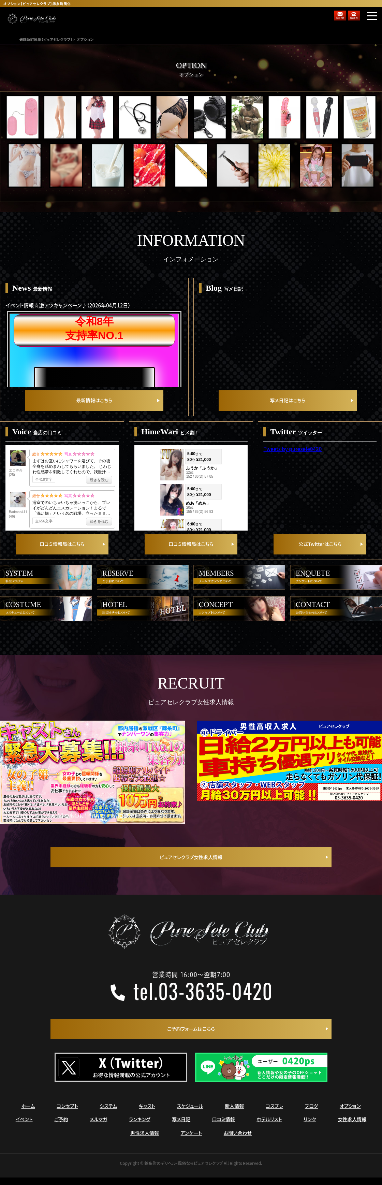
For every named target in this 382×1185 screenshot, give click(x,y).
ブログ (311, 1116)
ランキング (139, 1129)
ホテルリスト (269, 1129)
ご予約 (61, 1129)
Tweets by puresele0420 (292, 454)
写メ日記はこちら (287, 404)
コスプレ (274, 1116)
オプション (350, 1116)
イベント (24, 1129)
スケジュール (190, 1116)
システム (108, 1116)
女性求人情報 (352, 1129)
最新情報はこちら (94, 404)
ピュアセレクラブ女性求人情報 (191, 866)
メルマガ (98, 1129)
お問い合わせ (238, 1143)
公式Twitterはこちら (319, 553)
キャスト (147, 1116)
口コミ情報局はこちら (62, 553)
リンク (310, 1129)
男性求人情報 (144, 1143)
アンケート (191, 1143)
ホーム (28, 1116)
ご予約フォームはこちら (191, 1038)
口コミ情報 (223, 1129)
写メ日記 (181, 1129)
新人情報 (234, 1116)
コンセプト (67, 1116)
